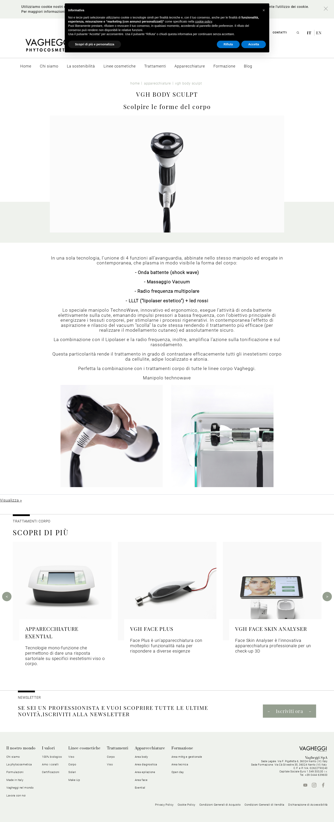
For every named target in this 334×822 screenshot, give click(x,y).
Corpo (72, 764)
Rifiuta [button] (228, 44)
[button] (263, 10)
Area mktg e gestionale (186, 756)
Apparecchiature (150, 748)
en (319, 32)
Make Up (74, 780)
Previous (7, 596)
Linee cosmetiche (84, 748)
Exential (140, 787)
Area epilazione (145, 772)
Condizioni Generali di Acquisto (220, 804)
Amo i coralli (50, 764)
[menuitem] (26, 66)
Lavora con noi (16, 795)
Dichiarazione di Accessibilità (308, 804)
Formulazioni (15, 772)
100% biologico (52, 756)
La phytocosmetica (19, 764)
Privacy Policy (164, 804)
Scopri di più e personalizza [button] (94, 44)
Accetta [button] (253, 44)
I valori (48, 748)
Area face (141, 780)
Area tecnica (179, 764)
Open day (177, 772)
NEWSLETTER (29, 698)
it (309, 32)
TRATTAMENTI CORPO (31, 521)
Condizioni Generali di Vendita (264, 804)
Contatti (280, 32)
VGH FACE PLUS (151, 628)
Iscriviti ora (289, 711)
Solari (72, 772)
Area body (141, 756)
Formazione (182, 748)
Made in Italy (14, 780)
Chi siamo (13, 756)
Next (327, 596)
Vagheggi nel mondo (20, 787)
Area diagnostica (146, 764)
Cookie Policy (186, 804)
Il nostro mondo (21, 748)
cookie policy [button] (203, 21)
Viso (71, 756)
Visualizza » (11, 500)
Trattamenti (117, 748)
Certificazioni (50, 772)
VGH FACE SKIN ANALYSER (271, 628)
